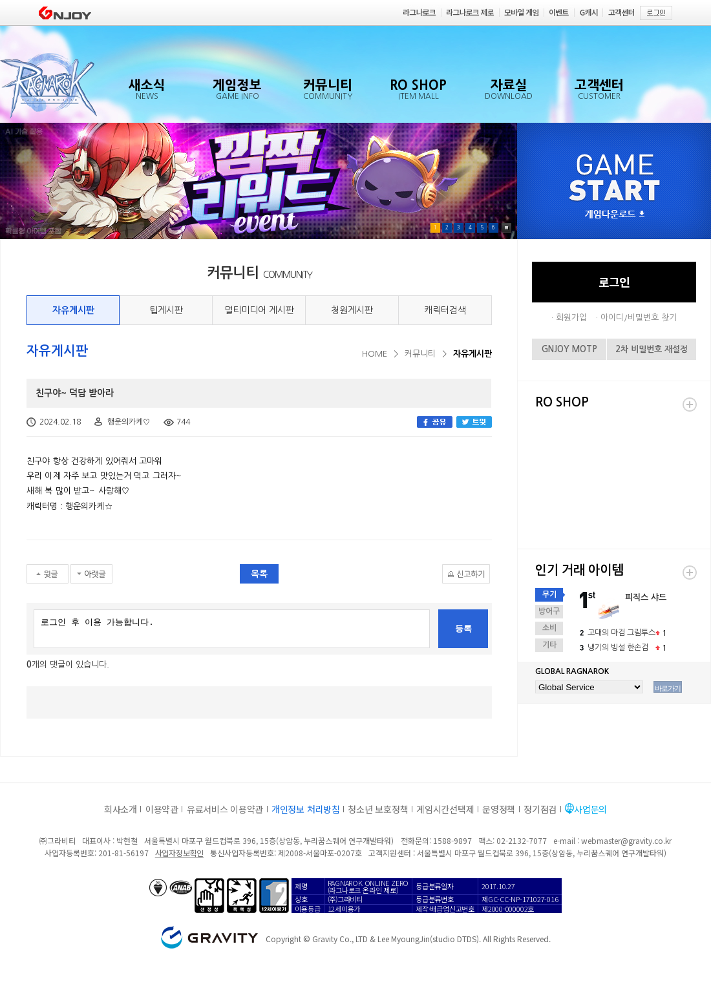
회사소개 (120, 809)
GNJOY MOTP (569, 349)
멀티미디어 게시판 (259, 310)
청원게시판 (352, 310)
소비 (549, 628)
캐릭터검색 (445, 310)
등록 (463, 628)
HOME (374, 354)
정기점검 (540, 809)
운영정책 (498, 809)
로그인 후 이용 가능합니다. (232, 628)
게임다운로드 (614, 215)
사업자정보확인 (179, 852)
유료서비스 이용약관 (225, 809)
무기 (549, 594)
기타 (549, 645)
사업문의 (590, 809)
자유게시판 (73, 310)
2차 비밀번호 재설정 (651, 349)
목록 (259, 573)
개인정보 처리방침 (305, 809)
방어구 (549, 611)
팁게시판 (166, 310)
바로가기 (668, 688)
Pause (506, 228)
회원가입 (571, 317)
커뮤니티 (420, 354)
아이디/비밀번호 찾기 (638, 317)
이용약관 (161, 809)
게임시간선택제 (445, 809)
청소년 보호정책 (378, 809)
